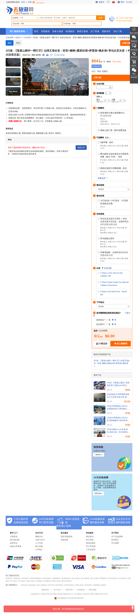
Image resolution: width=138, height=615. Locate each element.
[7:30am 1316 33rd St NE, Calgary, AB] (99, 273)
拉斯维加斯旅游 (35, 578)
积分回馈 (90, 540)
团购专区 (106, 31)
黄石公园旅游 (41, 585)
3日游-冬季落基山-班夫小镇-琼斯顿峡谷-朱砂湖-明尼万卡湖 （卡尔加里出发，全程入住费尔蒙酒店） (118, 419)
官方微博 (115, 543)
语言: (94, 71)
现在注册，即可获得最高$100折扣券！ (93, 608)
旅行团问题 (14, 540)
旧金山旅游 (75, 578)
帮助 (120, 2)
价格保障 (64, 540)
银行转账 (39, 546)
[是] (107, 320)
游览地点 (9, 128)
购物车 (99, 2)
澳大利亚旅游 (66, 581)
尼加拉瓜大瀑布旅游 (28, 585)
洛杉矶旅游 (47, 578)
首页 (36, 31)
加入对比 (59, 55)
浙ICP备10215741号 (99, 594)
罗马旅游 (21, 581)
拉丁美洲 (95, 31)
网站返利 (90, 536)
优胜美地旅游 (69, 585)
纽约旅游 (25, 578)
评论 (18, 43)
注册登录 (14, 536)
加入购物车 (122, 343)
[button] (13, 62)
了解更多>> (98, 455)
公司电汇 (39, 549)
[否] (113, 320)
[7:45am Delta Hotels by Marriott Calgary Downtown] (99, 282)
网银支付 (39, 536)
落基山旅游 (79, 585)
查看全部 (103, 178)
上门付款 (39, 543)
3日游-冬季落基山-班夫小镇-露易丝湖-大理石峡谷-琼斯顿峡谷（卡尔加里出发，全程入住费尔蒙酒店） (118, 407)
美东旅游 (9, 578)
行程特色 (9, 103)
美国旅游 (45, 31)
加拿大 (18, 37)
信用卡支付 (40, 540)
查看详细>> (98, 493)
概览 (9, 43)
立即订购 (126, 43)
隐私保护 (45, 590)
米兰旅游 (13, 581)
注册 (36, 2)
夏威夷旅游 (66, 578)
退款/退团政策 (67, 536)
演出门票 (117, 31)
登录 (23, 2)
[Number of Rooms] (108, 93)
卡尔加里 (27, 37)
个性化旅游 (90, 549)
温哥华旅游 (112, 578)
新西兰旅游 (82, 31)
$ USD (129, 2)
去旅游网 (9, 37)
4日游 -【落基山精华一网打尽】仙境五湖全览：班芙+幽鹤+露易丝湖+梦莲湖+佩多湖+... (112, 363)
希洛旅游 (88, 585)
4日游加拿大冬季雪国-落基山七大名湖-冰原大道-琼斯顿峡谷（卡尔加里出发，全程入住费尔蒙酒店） (118, 395)
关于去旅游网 (117, 536)
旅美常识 (14, 543)
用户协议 (57, 590)
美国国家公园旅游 (99, 585)
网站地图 (92, 590)
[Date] (110, 87)
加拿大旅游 (57, 31)
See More (13, 91)
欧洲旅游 (70, 31)
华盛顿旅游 (56, 578)
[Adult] (107, 100)
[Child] (123, 100)
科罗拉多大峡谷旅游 (55, 585)
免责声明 (69, 590)
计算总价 (103, 343)
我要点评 (81, 147)
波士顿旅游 (85, 578)
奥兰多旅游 (95, 578)
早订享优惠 (90, 546)
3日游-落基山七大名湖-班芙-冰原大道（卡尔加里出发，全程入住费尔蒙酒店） (118, 430)
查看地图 (106, 268)
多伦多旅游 (122, 578)
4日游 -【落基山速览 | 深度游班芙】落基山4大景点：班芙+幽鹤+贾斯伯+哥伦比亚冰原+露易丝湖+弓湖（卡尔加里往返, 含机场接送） (118, 384)
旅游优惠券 (90, 543)
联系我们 (115, 540)
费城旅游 (103, 578)
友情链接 (80, 590)
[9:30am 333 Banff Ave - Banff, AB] (99, 291)
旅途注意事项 (15, 546)
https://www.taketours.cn (63, 594)
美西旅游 (17, 578)
